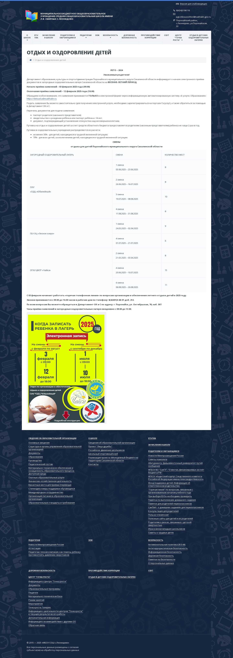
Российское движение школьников (106, 450)
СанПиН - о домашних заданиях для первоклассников (176, 507)
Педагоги (33, 592)
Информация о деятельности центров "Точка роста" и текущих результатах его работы (55, 612)
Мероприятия (35, 603)
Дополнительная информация (44, 617)
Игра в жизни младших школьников (166, 528)
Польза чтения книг (158, 514)
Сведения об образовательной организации (52, 438)
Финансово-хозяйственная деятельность (50, 481)
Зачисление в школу (48, 36)
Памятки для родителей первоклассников (170, 503)
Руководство (35, 460)
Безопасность (110, 35)
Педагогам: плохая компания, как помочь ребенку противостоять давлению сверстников (54, 553)
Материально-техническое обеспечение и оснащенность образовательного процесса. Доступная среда (51, 470)
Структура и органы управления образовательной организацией (55, 448)
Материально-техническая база (45, 596)
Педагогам (86, 35)
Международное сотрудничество (45, 492)
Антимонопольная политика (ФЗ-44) (166, 544)
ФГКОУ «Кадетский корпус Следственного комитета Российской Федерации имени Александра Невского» (176, 478)
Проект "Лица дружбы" (100, 446)
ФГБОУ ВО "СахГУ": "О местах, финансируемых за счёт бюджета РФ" (176, 471)
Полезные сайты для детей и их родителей (170, 518)
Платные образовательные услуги (46, 477)
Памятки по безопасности (161, 559)
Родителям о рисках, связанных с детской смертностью (169, 524)
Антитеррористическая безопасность (168, 548)
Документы (34, 453)
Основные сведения (39, 442)
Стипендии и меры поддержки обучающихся (51, 488)
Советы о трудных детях (161, 532)
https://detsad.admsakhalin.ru (42, 98)
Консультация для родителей (163, 511)
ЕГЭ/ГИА (36, 36)
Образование (35, 456)
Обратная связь (36, 625)
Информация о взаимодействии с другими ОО (52, 621)
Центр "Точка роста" (177, 37)
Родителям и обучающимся (68, 36)
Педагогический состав (40, 464)
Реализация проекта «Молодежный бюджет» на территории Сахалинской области (113, 459)
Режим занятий (36, 600)
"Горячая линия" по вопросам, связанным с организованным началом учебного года (170, 491)
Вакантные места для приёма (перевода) (49, 484)
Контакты (93, 464)
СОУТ (166, 35)
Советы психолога (157, 459)
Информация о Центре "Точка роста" (47, 581)
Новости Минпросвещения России (166, 455)
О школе (27, 36)
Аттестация (34, 548)
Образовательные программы (44, 588)
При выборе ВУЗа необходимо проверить (170, 496)
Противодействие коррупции (150, 36)
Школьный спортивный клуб (103, 453)
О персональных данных (161, 563)
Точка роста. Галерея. (39, 607)
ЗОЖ (97, 35)
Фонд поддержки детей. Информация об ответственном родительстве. (169, 484)
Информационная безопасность (165, 551)
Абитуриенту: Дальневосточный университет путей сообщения (175, 464)
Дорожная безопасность (129, 36)
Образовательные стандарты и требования (51, 502)
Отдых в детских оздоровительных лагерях (198, 37)
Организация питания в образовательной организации (50, 497)
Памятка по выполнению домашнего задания (172, 499)
